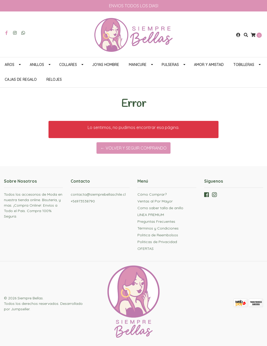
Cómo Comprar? (152, 194)
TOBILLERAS (243, 64)
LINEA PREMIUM (150, 214)
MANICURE (138, 64)
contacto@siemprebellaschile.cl (98, 194)
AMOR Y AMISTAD (209, 64)
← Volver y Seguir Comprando (133, 148)
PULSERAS (170, 64)
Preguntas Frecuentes (156, 221)
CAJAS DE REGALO (21, 79)
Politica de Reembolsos (157, 235)
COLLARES (68, 64)
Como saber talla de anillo (160, 208)
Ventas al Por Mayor (155, 201)
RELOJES (54, 79)
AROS (9, 64)
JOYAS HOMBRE (105, 64)
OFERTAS (145, 248)
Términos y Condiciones (158, 228)
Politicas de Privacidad (157, 241)
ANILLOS (37, 64)
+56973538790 (83, 201)
